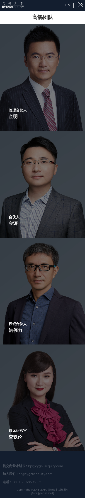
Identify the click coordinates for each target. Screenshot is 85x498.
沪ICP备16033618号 (42, 493)
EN (67, 5)
